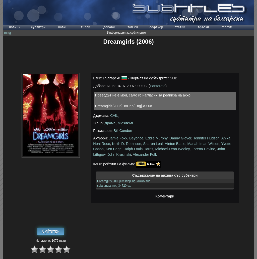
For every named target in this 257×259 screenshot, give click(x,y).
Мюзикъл (125, 123)
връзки (203, 27)
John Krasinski (119, 154)
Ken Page (113, 149)
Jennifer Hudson (206, 138)
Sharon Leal (153, 144)
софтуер (156, 27)
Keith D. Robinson (126, 144)
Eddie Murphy (156, 138)
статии (180, 27)
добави (109, 27)
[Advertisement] (128, 59)
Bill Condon (123, 131)
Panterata (157, 86)
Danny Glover (180, 138)
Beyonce (136, 138)
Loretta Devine (203, 149)
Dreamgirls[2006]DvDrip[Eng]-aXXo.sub (123, 181)
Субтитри (50, 231)
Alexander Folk (145, 154)
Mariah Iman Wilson (203, 144)
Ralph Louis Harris (138, 149)
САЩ (114, 116)
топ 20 (132, 27)
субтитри (38, 27)
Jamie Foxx (118, 138)
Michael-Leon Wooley (172, 149)
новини (15, 27)
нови (62, 27)
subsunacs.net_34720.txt (114, 185)
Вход (7, 33)
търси (85, 27)
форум (227, 27)
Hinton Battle (175, 144)
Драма (110, 123)
